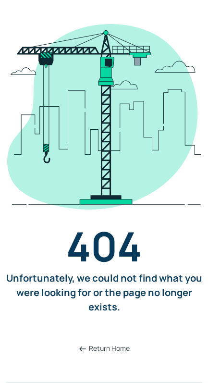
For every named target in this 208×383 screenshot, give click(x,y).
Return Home (104, 348)
